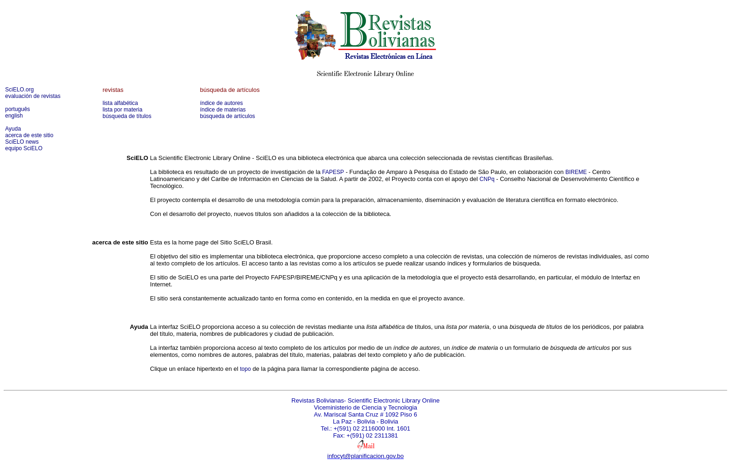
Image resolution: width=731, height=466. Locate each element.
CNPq (487, 179)
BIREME (576, 172)
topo (245, 369)
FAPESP (333, 172)
